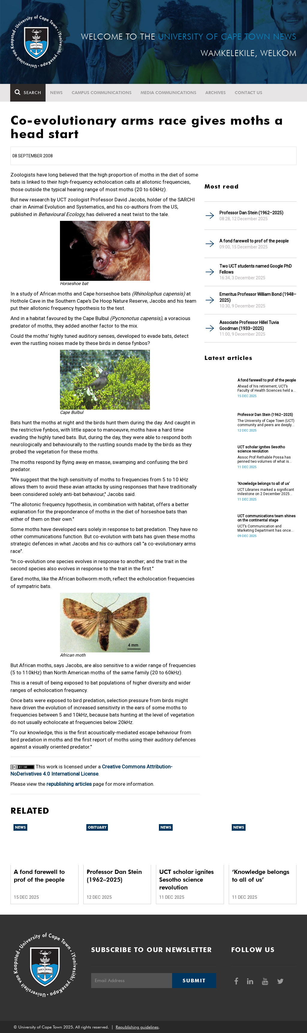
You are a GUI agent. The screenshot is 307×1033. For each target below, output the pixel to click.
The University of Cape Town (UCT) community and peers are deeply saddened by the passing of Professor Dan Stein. (265, 423)
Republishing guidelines (137, 1027)
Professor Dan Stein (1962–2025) (251, 212)
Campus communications (102, 92)
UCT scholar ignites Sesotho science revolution (261, 449)
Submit (194, 981)
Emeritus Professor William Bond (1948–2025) (257, 297)
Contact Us (249, 92)
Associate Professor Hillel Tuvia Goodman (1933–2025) (249, 325)
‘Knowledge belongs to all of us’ (263, 484)
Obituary (97, 827)
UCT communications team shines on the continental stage (266, 518)
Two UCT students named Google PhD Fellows (255, 269)
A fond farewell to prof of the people (254, 241)
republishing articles (69, 784)
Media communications (169, 92)
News (56, 92)
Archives (216, 92)
